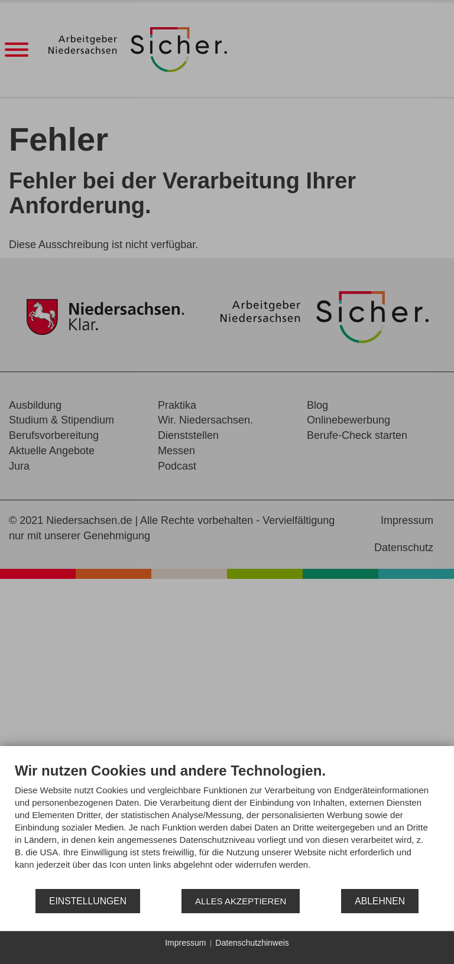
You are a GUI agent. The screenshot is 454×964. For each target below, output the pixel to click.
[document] (227, 825)
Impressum (185, 942)
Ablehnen (380, 901)
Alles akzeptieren (240, 901)
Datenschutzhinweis (252, 942)
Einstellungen (88, 901)
